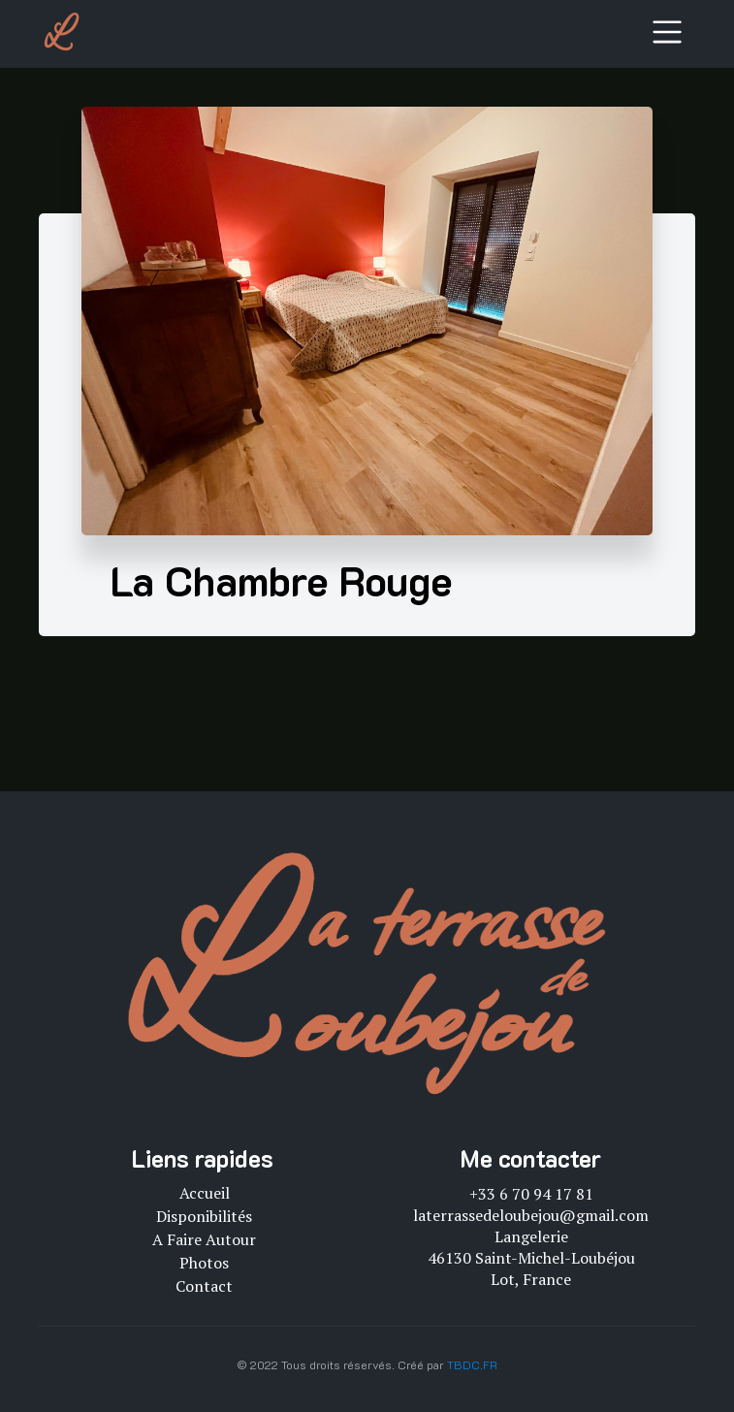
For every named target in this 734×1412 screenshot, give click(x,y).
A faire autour (204, 1239)
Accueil (204, 1193)
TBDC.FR (472, 1364)
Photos (204, 1262)
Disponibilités (204, 1216)
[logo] (63, 34)
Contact (204, 1286)
